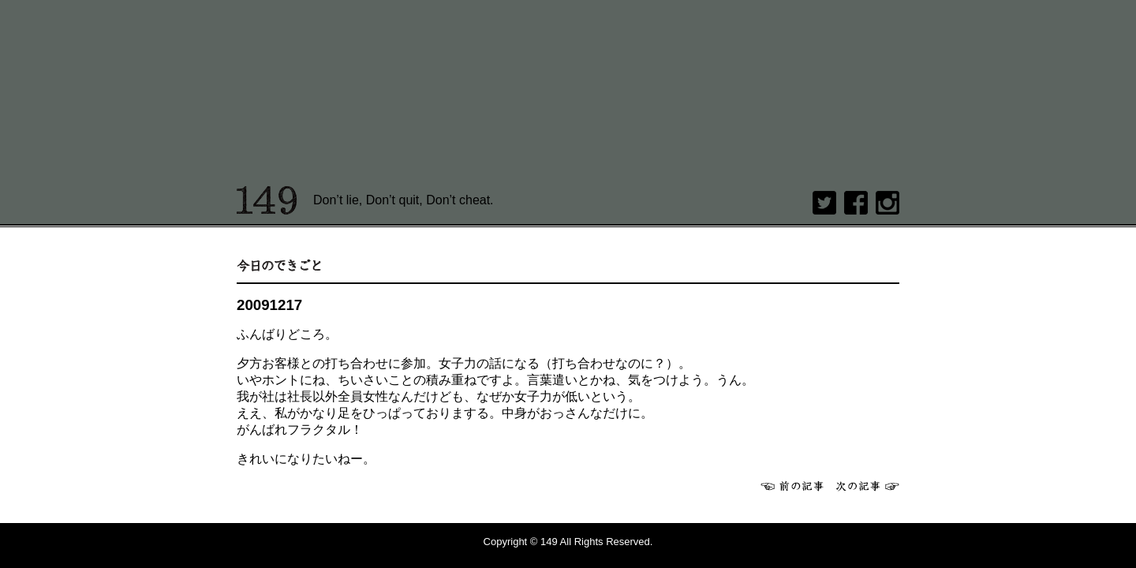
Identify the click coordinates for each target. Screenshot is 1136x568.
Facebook (856, 203)
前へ (792, 485)
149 (267, 200)
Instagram (887, 203)
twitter (824, 203)
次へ (867, 485)
